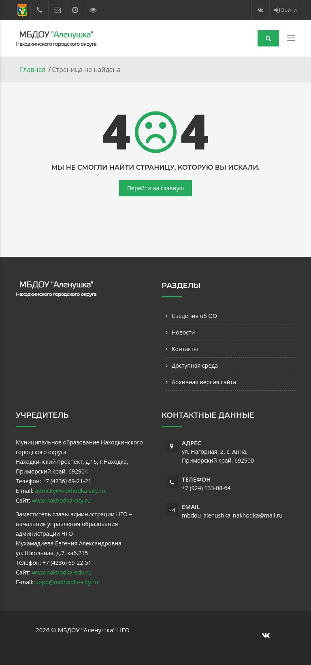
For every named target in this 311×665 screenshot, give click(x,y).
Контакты (185, 349)
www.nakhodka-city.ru (61, 500)
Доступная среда (195, 365)
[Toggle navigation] (291, 39)
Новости (183, 332)
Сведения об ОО (194, 316)
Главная (32, 69)
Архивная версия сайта (204, 382)
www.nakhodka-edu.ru (62, 572)
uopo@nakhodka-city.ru (66, 582)
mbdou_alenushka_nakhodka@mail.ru (232, 515)
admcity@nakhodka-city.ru (70, 491)
